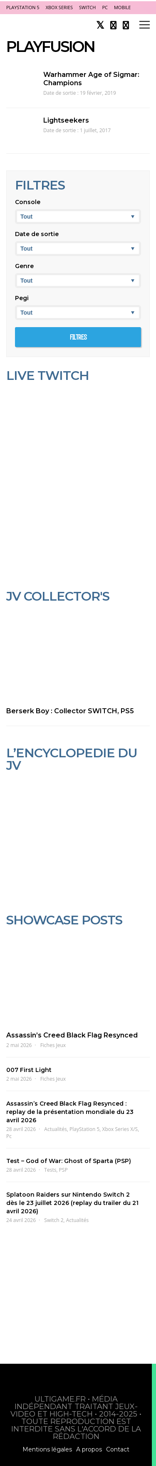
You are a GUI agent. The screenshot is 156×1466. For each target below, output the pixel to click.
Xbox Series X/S (120, 1129)
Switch (87, 7)
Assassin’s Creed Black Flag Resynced (72, 1035)
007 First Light (29, 1070)
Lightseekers (66, 120)
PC (105, 7)
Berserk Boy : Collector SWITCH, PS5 (70, 711)
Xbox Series (59, 7)
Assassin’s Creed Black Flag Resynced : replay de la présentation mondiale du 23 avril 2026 (70, 1112)
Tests (50, 1169)
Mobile (122, 7)
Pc (9, 1136)
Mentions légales (47, 1449)
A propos (89, 1449)
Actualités (55, 1129)
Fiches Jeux (53, 1045)
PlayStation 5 (23, 7)
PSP (63, 1169)
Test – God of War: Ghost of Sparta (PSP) (68, 1161)
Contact (117, 1449)
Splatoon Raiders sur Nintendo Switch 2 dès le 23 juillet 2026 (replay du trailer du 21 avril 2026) (72, 1203)
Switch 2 (53, 1220)
